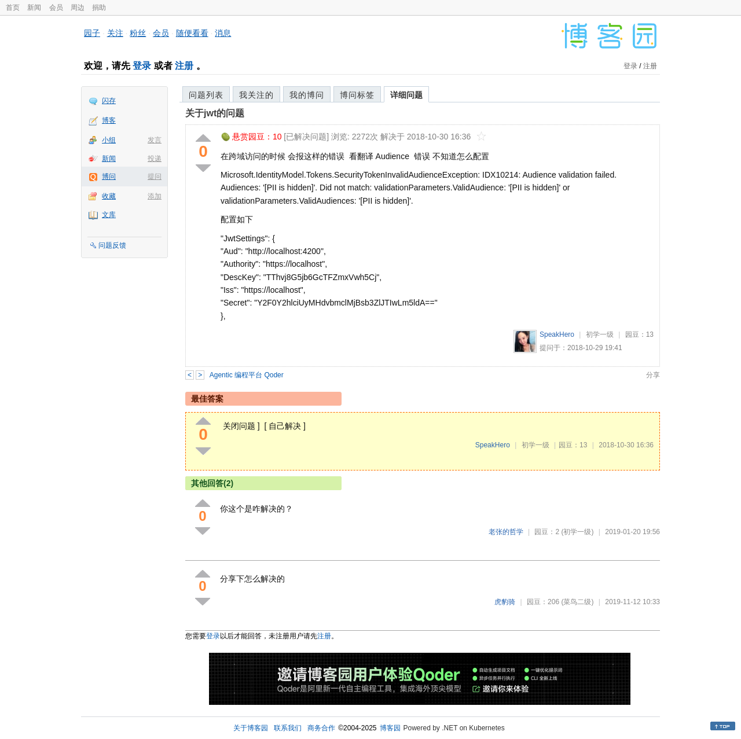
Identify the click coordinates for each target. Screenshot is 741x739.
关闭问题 (239, 426)
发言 (155, 140)
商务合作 (321, 728)
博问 (109, 176)
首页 (13, 7)
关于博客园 (250, 728)
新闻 (34, 7)
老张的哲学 (506, 532)
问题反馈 (112, 245)
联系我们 (288, 728)
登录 (142, 66)
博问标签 (357, 95)
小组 (109, 140)
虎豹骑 (504, 602)
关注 (115, 33)
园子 (92, 33)
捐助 (99, 7)
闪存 (109, 101)
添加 (155, 196)
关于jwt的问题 (214, 113)
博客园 (390, 728)
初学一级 (600, 334)
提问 (155, 176)
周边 (78, 7)
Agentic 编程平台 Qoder (247, 375)
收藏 (109, 196)
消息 (223, 33)
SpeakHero (557, 334)
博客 (109, 120)
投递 (155, 159)
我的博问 (306, 95)
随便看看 (192, 33)
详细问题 (406, 95)
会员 (56, 7)
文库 (109, 215)
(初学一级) (577, 532)
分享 (653, 375)
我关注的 (256, 95)
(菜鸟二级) (577, 602)
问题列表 (206, 95)
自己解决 (285, 426)
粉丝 (138, 33)
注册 (184, 66)
